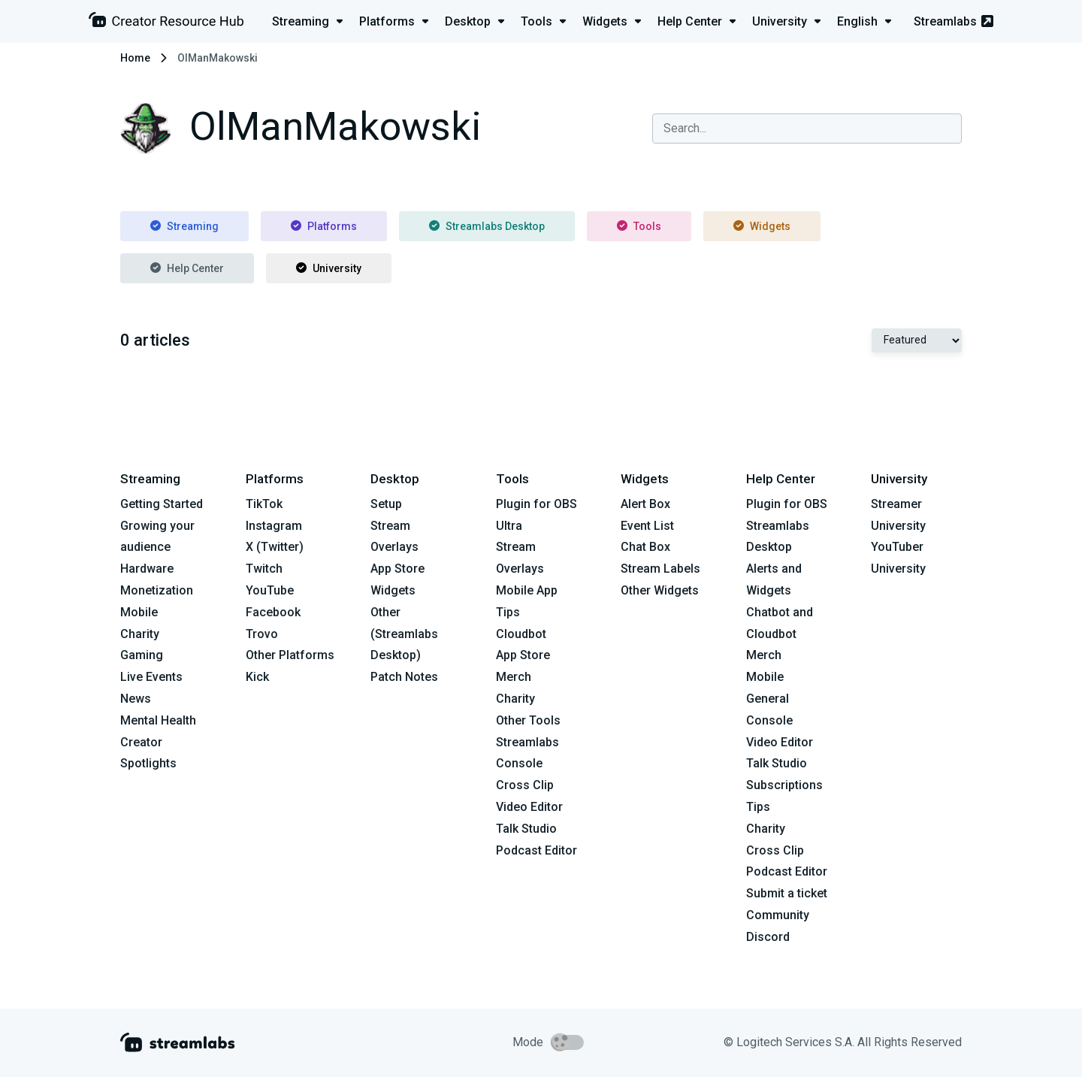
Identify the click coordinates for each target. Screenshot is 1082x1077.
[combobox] (807, 128)
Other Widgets (660, 590)
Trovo (262, 634)
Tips (508, 612)
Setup (386, 504)
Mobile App (527, 590)
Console (769, 720)
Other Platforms (290, 655)
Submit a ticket (786, 893)
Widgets (761, 226)
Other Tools (528, 720)
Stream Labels (660, 568)
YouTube (270, 590)
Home (135, 58)
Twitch (264, 568)
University (328, 268)
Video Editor (529, 807)
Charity (139, 634)
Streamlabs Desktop (487, 226)
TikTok (264, 504)
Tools (639, 226)
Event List (647, 526)
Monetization (156, 590)
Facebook (273, 612)
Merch (513, 677)
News (135, 698)
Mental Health (158, 720)
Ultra (509, 526)
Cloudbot (521, 634)
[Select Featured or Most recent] (917, 340)
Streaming (184, 226)
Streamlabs (953, 21)
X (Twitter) (275, 547)
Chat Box (645, 547)
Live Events (151, 677)
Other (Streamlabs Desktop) (404, 634)
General (767, 698)
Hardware (147, 568)
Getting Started (161, 504)
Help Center (187, 268)
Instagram (274, 526)
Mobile (139, 612)
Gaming (141, 655)
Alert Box (645, 504)
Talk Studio (526, 828)
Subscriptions (784, 785)
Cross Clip (525, 785)
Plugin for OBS (536, 504)
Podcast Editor (536, 850)
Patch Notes (404, 677)
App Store (397, 568)
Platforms (324, 226)
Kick (257, 677)
